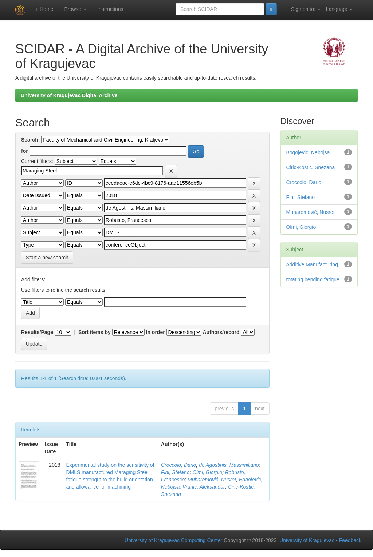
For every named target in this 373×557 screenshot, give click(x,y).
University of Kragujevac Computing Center (173, 540)
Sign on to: (304, 9)
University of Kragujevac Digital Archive (69, 95)
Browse (75, 9)
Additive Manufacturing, (312, 264)
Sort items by (94, 332)
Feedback (350, 540)
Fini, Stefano (175, 472)
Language (339, 9)
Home (44, 9)
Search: (30, 140)
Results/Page (37, 332)
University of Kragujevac (306, 540)
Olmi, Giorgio (207, 472)
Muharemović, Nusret (212, 479)
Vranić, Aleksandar (203, 487)
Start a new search (47, 257)
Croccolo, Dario (178, 465)
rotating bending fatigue (312, 279)
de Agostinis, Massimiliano (229, 465)
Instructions (110, 9)
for (24, 151)
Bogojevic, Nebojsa (308, 152)
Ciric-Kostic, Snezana (310, 167)
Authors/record (221, 332)
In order (155, 332)
